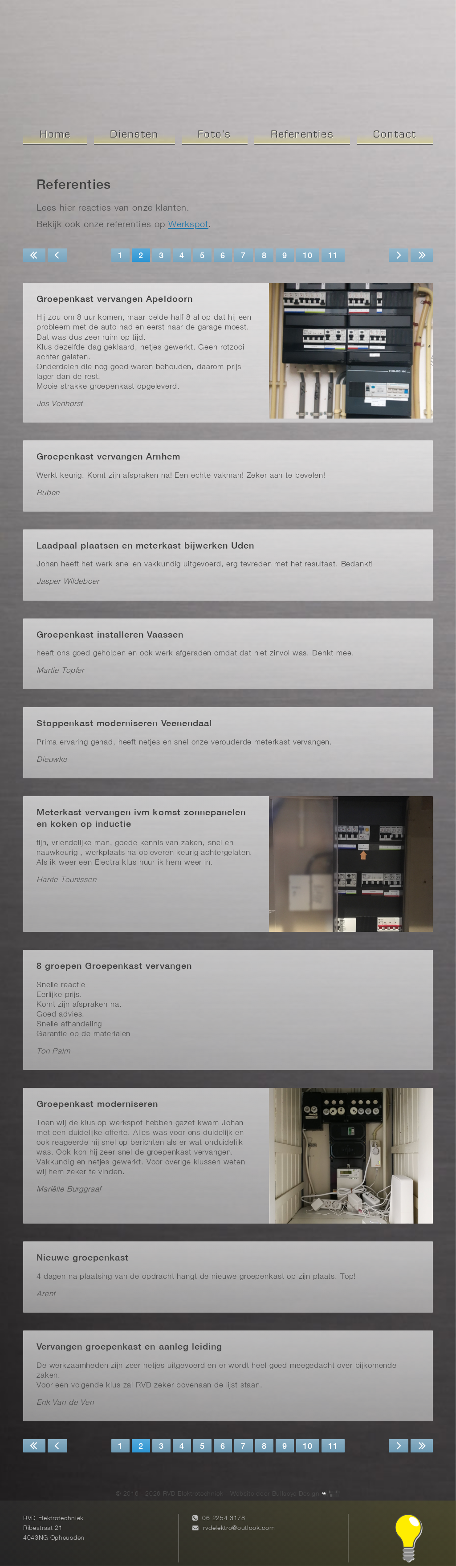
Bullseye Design (296, 1485)
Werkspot (188, 224)
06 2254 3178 (223, 1509)
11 (333, 256)
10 (308, 256)
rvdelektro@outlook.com (239, 1518)
